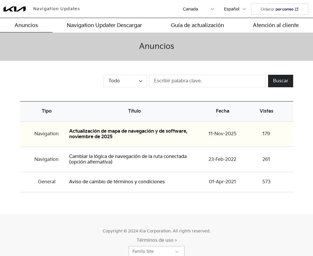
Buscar (280, 81)
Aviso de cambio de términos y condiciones (117, 182)
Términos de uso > (157, 240)
